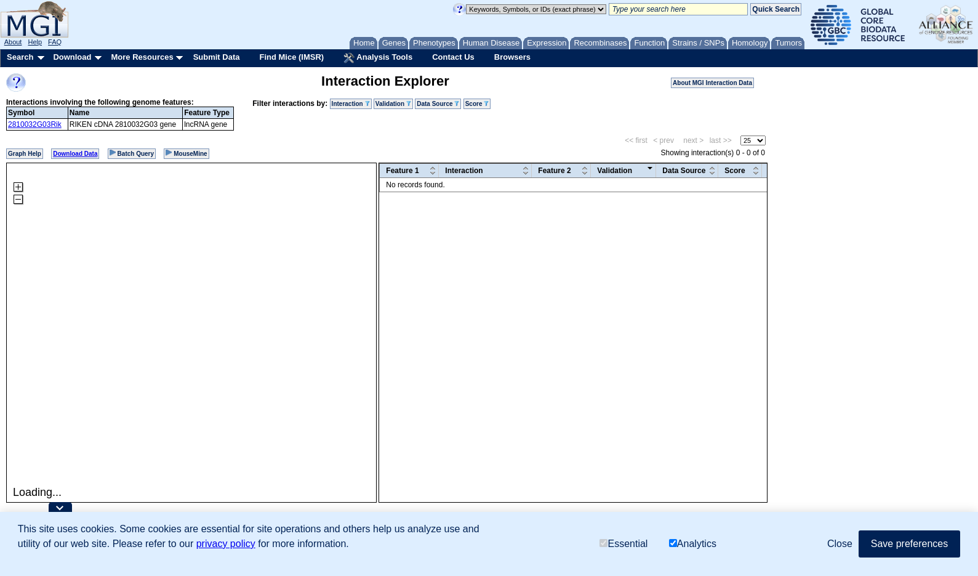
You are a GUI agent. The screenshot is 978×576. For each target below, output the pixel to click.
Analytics (692, 543)
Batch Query (132, 153)
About (13, 42)
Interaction (351, 103)
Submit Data (216, 57)
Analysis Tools (377, 57)
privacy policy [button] (225, 543)
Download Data (75, 153)
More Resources (142, 57)
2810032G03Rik (35, 124)
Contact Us (453, 57)
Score (477, 103)
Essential (623, 543)
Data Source (438, 103)
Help (35, 42)
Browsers (512, 57)
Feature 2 (554, 170)
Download (72, 57)
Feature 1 (402, 170)
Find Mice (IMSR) (291, 57)
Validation (393, 103)
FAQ (55, 42)
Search (20, 57)
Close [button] (839, 543)
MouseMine (186, 153)
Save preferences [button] (909, 543)
